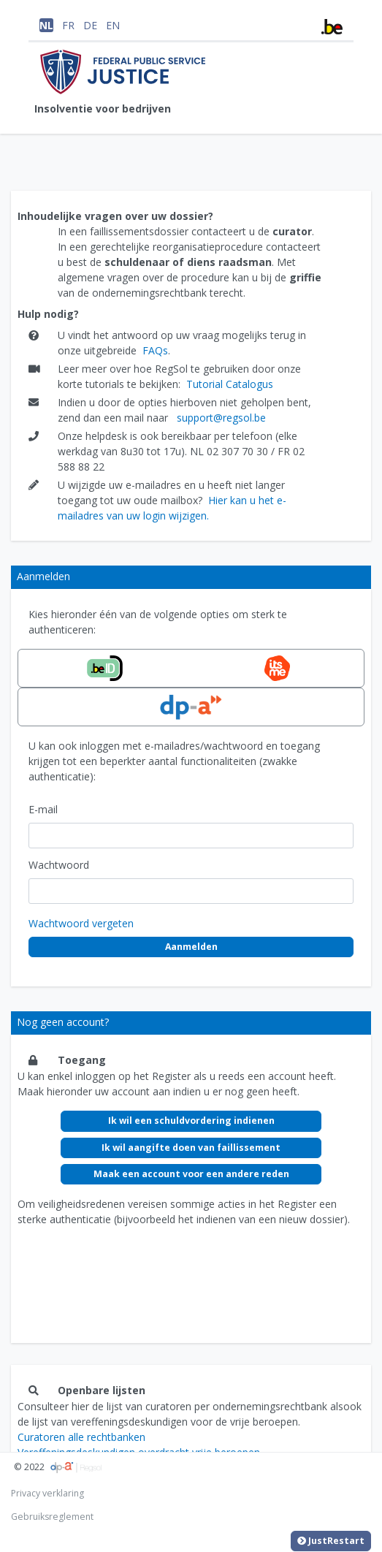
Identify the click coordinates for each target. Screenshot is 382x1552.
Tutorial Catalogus (229, 384)
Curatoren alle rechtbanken (81, 1437)
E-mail (43, 809)
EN (113, 25)
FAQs (155, 350)
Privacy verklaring (47, 1493)
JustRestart (330, 1541)
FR (68, 25)
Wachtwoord (58, 865)
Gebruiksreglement (52, 1516)
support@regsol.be (221, 418)
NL (46, 25)
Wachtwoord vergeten (81, 923)
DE (90, 25)
